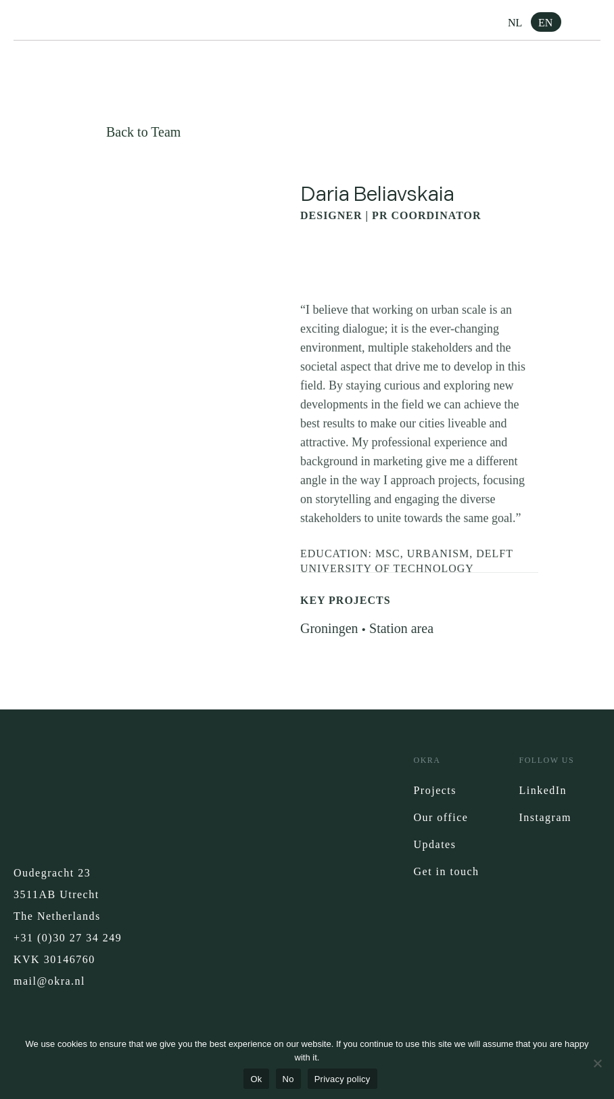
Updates (434, 844)
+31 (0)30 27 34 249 (68, 937)
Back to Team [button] (143, 131)
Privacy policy (342, 1079)
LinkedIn (543, 790)
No (288, 1079)
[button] (590, 23)
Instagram (545, 817)
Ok (256, 1079)
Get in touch (446, 871)
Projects (434, 790)
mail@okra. (44, 981)
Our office (440, 817)
